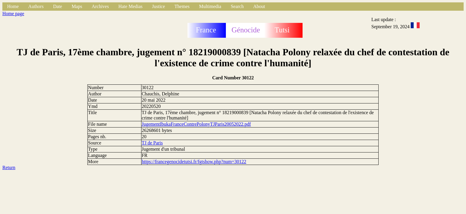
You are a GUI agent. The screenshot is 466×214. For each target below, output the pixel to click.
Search (237, 6)
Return (8, 167)
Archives (100, 6)
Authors (36, 6)
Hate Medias (130, 6)
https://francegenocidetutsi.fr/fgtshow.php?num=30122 (194, 161)
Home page (13, 13)
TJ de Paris (152, 142)
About (259, 6)
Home (13, 6)
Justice (158, 6)
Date (57, 6)
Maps (77, 6)
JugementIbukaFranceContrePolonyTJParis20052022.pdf (196, 124)
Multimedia (210, 6)
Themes (182, 6)
